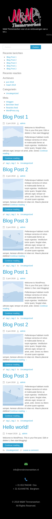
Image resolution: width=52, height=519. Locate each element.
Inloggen (9, 102)
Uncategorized (12, 93)
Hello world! (16, 427)
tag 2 (13, 163)
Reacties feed (12, 108)
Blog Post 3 (12, 63)
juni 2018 (10, 82)
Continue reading (18, 205)
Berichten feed (12, 105)
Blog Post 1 (12, 57)
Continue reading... (13, 158)
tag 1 (8, 163)
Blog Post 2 (12, 60)
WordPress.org (12, 110)
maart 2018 (11, 85)
